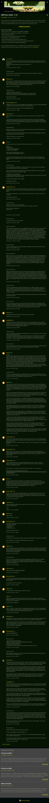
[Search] (47, 3)
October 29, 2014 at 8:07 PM (12, 602)
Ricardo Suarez (9, 187)
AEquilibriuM (8, 320)
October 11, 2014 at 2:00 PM (12, 509)
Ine (7, 142)
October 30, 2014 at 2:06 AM (12, 612)
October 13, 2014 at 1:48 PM (12, 532)
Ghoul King (8, 616)
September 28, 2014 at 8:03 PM (12, 297)
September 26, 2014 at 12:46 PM (13, 138)
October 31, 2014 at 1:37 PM (12, 627)
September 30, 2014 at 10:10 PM (13, 349)
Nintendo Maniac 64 (10, 102)
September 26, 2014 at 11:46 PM (13, 199)
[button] (47, 15)
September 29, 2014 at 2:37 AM (13, 316)
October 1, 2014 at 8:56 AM (12, 378)
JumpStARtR (9, 682)
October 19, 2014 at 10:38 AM (12, 584)
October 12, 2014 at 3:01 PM (12, 517)
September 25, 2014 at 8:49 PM (12, 86)
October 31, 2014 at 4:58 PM (12, 635)
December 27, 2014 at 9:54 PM (12, 724)
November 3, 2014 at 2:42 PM (12, 678)
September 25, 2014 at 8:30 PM (12, 75)
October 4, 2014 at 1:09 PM (12, 487)
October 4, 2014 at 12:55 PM (12, 475)
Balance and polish (6, 783)
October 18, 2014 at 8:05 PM (12, 572)
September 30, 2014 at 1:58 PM (12, 340)
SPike (7, 596)
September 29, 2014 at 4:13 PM (12, 327)
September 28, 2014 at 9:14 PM (12, 308)
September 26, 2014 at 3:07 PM (12, 183)
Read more (45, 764)
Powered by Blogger (24, 800)
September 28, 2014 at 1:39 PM (12, 249)
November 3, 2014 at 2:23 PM (12, 656)
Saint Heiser (8, 113)
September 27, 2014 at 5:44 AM (13, 215)
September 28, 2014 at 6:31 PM (12, 265)
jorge (7, 478)
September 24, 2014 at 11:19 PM (13, 67)
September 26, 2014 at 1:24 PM (12, 161)
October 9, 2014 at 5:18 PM (12, 498)
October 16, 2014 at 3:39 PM (12, 553)
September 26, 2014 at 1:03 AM (13, 110)
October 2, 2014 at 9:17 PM (12, 445)
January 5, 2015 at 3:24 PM (12, 741)
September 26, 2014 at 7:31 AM (13, 123)
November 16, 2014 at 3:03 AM (12, 707)
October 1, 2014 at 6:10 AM (12, 368)
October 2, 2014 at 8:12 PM (12, 433)
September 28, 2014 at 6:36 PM (12, 281)
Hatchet (8, 382)
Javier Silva (8, 502)
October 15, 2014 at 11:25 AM (12, 542)
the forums (36, 47)
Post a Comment (6, 744)
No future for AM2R (6, 768)
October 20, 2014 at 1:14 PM (12, 592)
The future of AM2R (6, 753)
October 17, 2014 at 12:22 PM (12, 564)
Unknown (8, 79)
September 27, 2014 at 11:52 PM (13, 241)
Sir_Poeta (8, 59)
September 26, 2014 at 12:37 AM (13, 98)
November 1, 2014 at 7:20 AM (12, 647)
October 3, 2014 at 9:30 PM (12, 456)
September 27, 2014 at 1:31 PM (12, 222)
